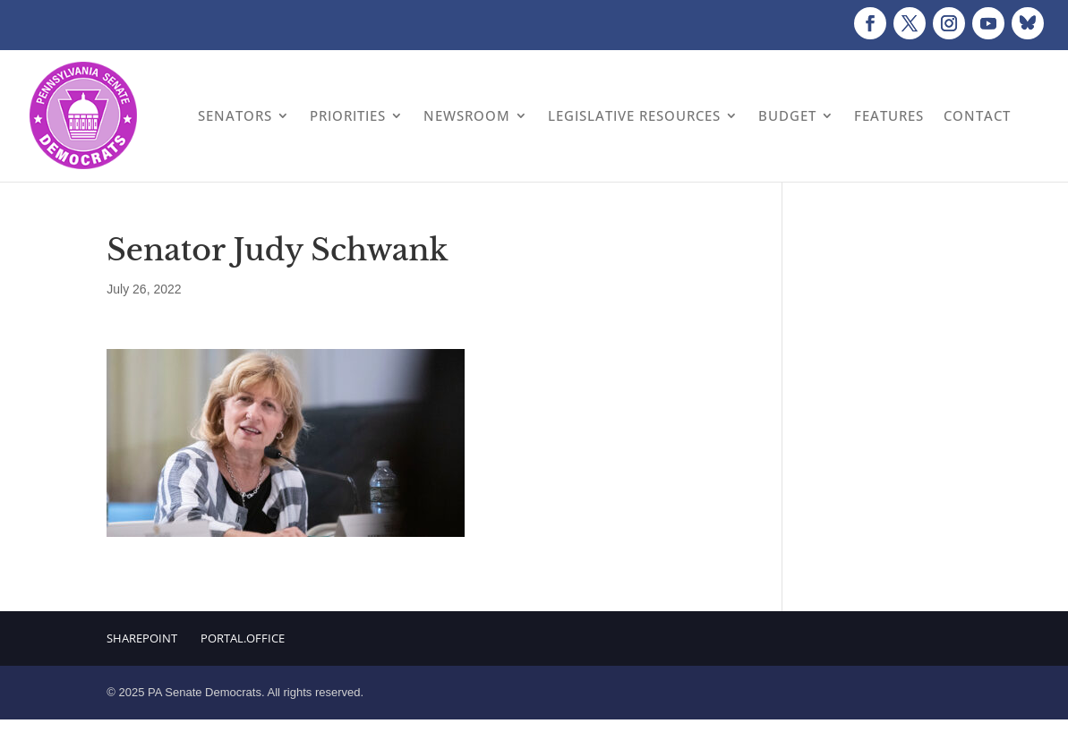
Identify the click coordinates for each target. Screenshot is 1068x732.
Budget (787, 115)
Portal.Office (243, 638)
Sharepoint (142, 638)
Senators (235, 115)
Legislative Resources (634, 115)
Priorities (348, 115)
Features (889, 115)
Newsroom (466, 115)
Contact (977, 115)
